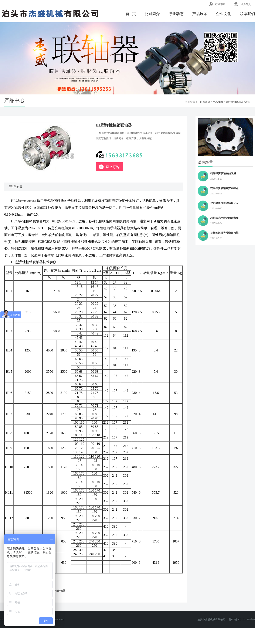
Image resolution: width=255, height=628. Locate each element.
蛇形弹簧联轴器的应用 (223, 173)
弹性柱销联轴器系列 (237, 101)
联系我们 (247, 14)
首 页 (131, 14)
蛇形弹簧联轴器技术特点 (224, 188)
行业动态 (176, 14)
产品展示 (199, 14)
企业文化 (223, 14)
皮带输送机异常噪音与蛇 (224, 232)
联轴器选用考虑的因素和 (224, 217)
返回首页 (205, 101)
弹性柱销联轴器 (28, 200)
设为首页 (246, 4)
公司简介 (152, 14)
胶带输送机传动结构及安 (224, 203)
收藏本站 (220, 4)
